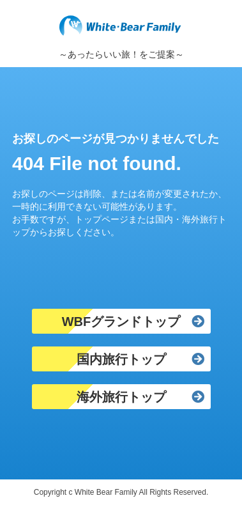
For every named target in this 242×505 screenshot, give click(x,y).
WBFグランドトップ (121, 322)
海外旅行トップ (121, 397)
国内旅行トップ (121, 359)
